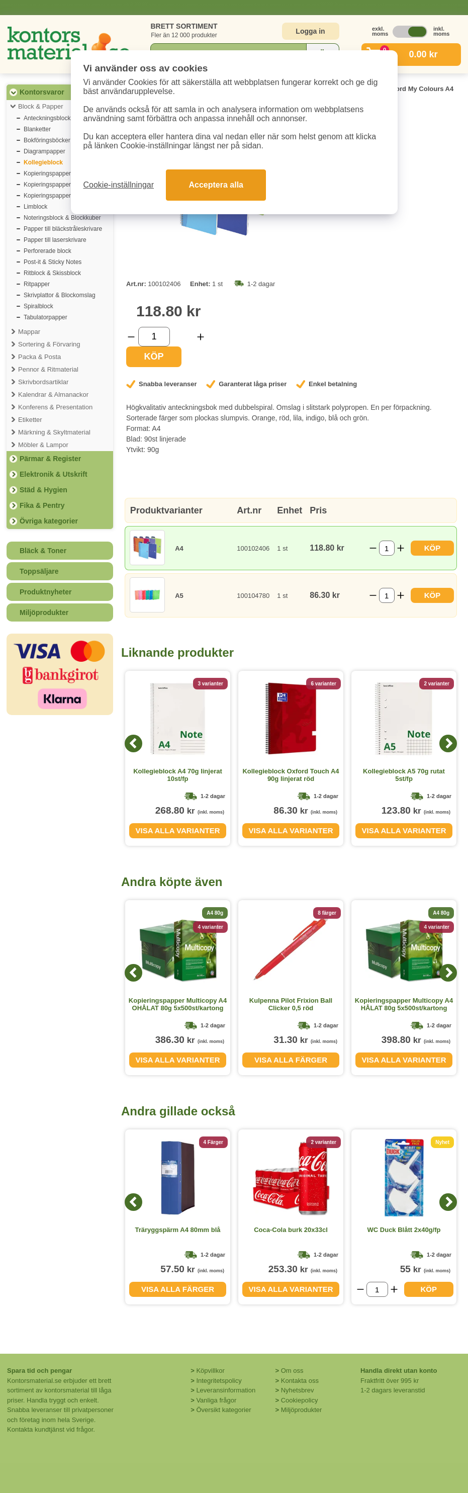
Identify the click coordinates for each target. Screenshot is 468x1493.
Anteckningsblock (47, 118)
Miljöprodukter (44, 612)
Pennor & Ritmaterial (48, 369)
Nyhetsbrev (297, 1390)
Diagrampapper (44, 151)
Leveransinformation (225, 1390)
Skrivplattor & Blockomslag (60, 295)
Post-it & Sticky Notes (52, 262)
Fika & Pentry (42, 505)
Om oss (292, 1370)
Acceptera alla (216, 185)
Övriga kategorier (49, 521)
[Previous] (133, 743)
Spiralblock (38, 306)
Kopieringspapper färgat (56, 184)
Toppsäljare (39, 571)
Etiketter (30, 419)
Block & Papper (40, 106)
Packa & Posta (39, 357)
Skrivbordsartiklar (43, 382)
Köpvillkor (210, 1370)
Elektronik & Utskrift (53, 474)
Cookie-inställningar (118, 185)
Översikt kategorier (223, 1410)
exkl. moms (377, 31)
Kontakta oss (300, 1380)
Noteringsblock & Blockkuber (62, 217)
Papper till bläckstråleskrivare (63, 228)
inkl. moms (438, 31)
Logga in (310, 31)
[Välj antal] (154, 336)
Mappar (29, 331)
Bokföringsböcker (47, 140)
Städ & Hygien (43, 490)
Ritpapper (37, 284)
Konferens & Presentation (55, 407)
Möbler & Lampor (43, 445)
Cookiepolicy (299, 1400)
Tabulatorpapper (45, 317)
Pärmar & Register (50, 459)
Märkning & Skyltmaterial (54, 432)
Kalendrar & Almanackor (53, 394)
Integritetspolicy (218, 1380)
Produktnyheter (45, 592)
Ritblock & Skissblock (52, 273)
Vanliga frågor (216, 1400)
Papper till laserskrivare (55, 239)
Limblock (35, 206)
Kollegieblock (43, 162)
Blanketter (37, 129)
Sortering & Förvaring (49, 344)
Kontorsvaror (42, 92)
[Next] (448, 743)
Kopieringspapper (47, 173)
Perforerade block (47, 250)
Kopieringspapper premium (60, 195)
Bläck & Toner (43, 551)
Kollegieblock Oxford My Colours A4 (396, 89)
